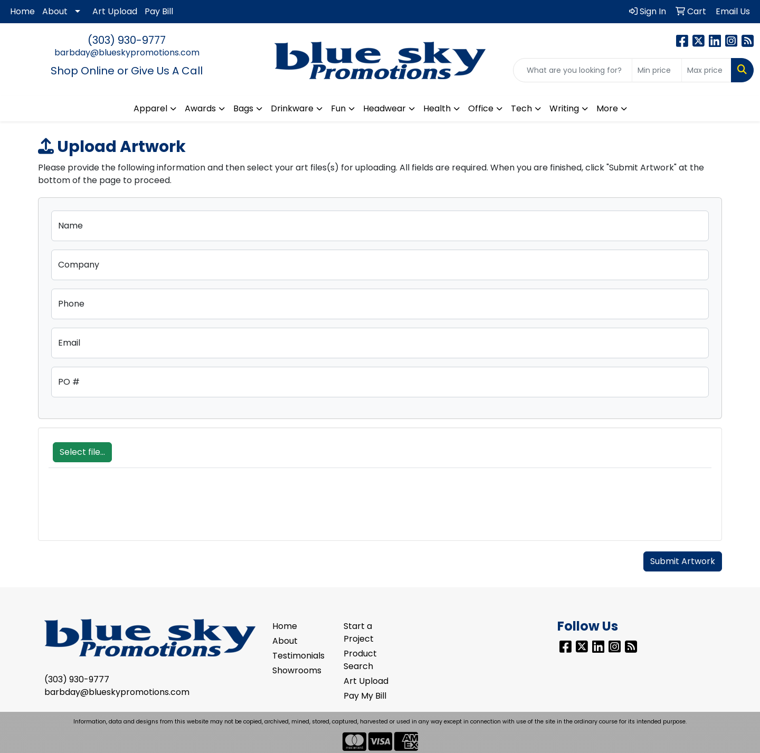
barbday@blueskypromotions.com (127, 52)
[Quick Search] (572, 70)
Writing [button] (564, 108)
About (55, 11)
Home (22, 11)
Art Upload (114, 11)
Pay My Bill (365, 696)
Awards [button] (200, 108)
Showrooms (296, 670)
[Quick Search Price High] (706, 70)
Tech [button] (521, 108)
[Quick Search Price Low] (657, 70)
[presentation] (129, 509)
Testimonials (298, 656)
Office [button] (480, 108)
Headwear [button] (384, 108)
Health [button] (437, 108)
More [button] (607, 108)
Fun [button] (338, 108)
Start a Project (359, 632)
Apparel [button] (150, 108)
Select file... (82, 452)
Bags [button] (243, 108)
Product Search (360, 659)
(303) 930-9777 (127, 40)
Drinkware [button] (292, 108)
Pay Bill (159, 11)
